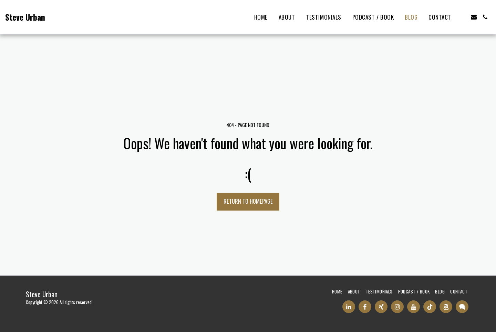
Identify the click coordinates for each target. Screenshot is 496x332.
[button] (462, 17)
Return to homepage (248, 201)
